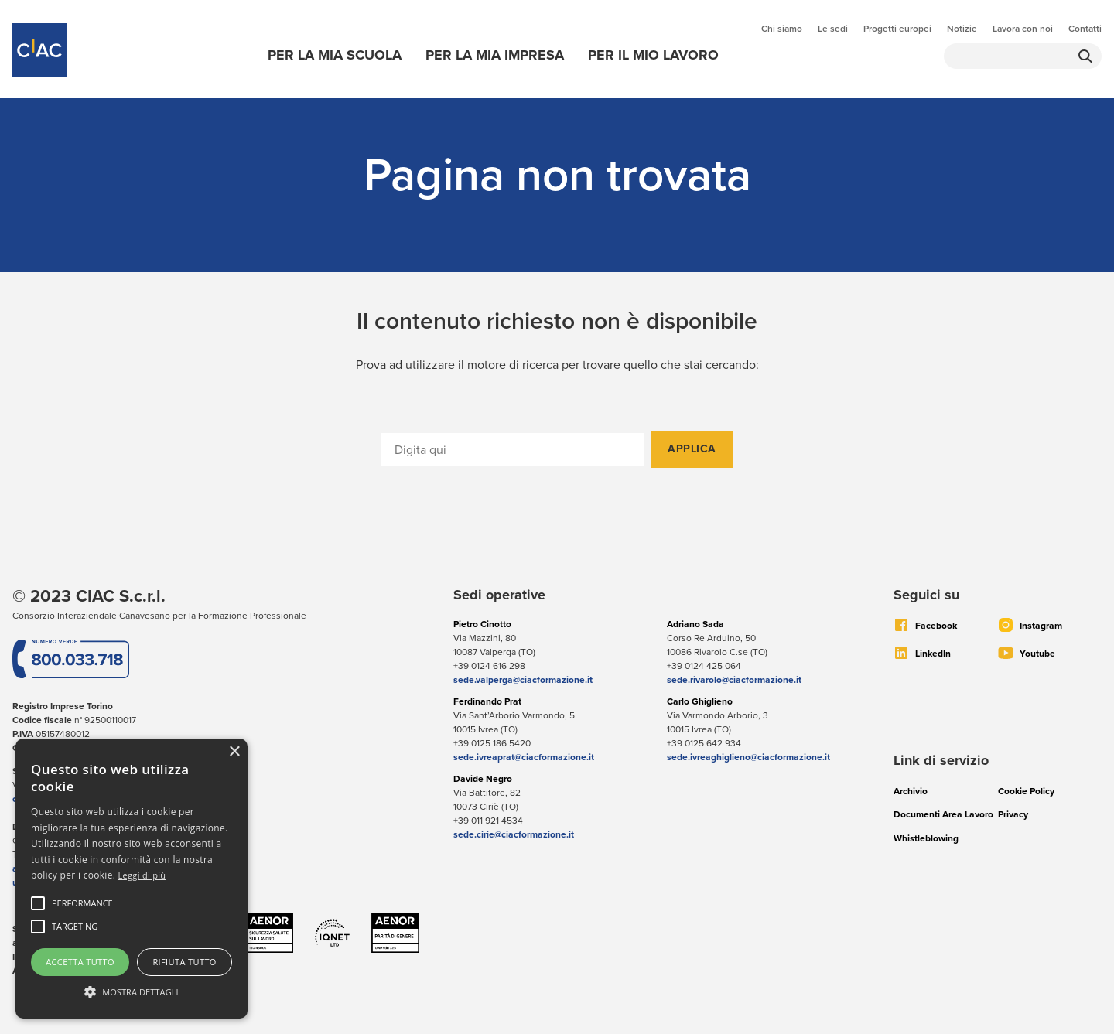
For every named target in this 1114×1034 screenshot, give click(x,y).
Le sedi (833, 28)
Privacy (1013, 814)
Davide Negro (482, 779)
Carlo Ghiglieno (700, 701)
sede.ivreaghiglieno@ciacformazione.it (748, 757)
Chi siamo (781, 28)
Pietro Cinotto (482, 624)
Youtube (1037, 653)
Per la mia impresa (494, 55)
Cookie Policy (1026, 791)
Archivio (911, 791)
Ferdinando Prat (487, 701)
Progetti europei (897, 28)
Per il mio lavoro (653, 55)
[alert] (131, 879)
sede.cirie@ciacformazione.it (513, 834)
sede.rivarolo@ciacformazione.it (734, 680)
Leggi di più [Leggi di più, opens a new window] (142, 875)
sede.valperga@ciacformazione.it (523, 680)
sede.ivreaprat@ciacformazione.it (523, 757)
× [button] (234, 752)
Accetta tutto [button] (80, 961)
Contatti (1085, 28)
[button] (82, 903)
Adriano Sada (695, 624)
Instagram (1041, 626)
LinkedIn (933, 653)
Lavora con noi (1023, 28)
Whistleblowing (926, 838)
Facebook (936, 626)
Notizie (962, 28)
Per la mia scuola (335, 55)
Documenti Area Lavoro (943, 814)
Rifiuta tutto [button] (184, 961)
